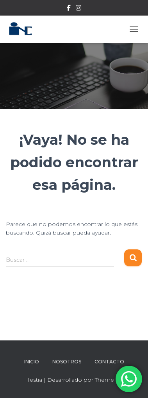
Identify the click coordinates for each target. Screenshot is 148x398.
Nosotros (66, 362)
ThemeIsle (109, 379)
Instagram (78, 9)
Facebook (69, 9)
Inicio (31, 362)
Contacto (109, 362)
